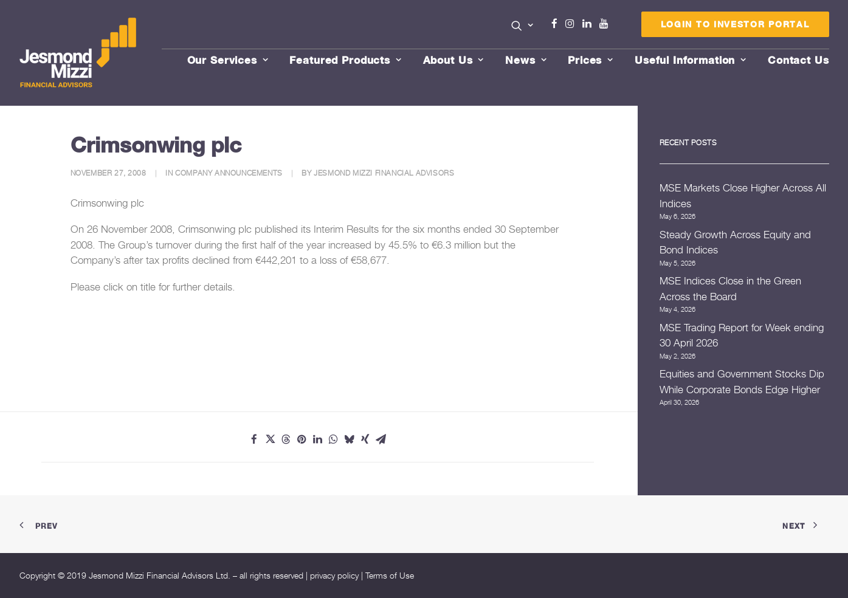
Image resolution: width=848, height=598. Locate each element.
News (525, 59)
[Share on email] (380, 439)
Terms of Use (389, 575)
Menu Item (619, 26)
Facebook (559, 23)
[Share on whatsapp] (333, 439)
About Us (453, 59)
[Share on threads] (285, 439)
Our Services (228, 59)
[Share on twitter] (270, 439)
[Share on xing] (364, 439)
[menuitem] (522, 27)
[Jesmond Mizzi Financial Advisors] (79, 52)
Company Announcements (229, 172)
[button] (522, 25)
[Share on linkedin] (317, 439)
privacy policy (334, 575)
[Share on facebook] (254, 439)
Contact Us (798, 59)
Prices (590, 59)
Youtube (606, 23)
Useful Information (690, 59)
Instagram (572, 23)
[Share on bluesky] (349, 439)
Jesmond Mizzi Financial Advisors (384, 172)
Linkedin (589, 23)
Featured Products (345, 59)
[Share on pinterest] (301, 439)
